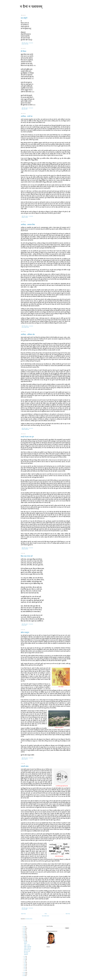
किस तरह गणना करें (27, 556)
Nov (25, 940)
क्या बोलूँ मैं (24, 18)
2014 (24, 936)
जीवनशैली (25, 429)
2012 (24, 972)
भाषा (22, 909)
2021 (24, 928)
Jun (25, 962)
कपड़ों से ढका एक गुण (27, 437)
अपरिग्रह (23, 217)
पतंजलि (28, 327)
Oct (25, 956)
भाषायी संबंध (24, 766)
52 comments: (31, 547)
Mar (25, 967)
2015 (24, 934)
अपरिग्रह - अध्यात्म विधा (28, 224)
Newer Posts (23, 913)
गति (22, 625)
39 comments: (31, 42)
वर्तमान (27, 217)
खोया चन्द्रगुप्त (25, 632)
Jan (25, 970)
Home (46, 913)
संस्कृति (26, 909)
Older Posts (68, 913)
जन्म (25, 217)
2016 (24, 932)
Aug (25, 959)
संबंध (24, 909)
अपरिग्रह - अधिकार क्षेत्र (28, 334)
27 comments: (31, 216)
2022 (24, 926)
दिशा (23, 625)
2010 (24, 975)
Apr (25, 965)
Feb (25, 968)
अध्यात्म (23, 327)
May (25, 964)
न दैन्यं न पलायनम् (31, 6)
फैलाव (28, 429)
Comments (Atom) (29, 918)
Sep (25, 957)
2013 (24, 937)
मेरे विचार (23, 51)
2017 (24, 931)
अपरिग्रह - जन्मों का (26, 116)
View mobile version (45, 915)
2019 (24, 929)
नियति (25, 625)
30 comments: (31, 428)
